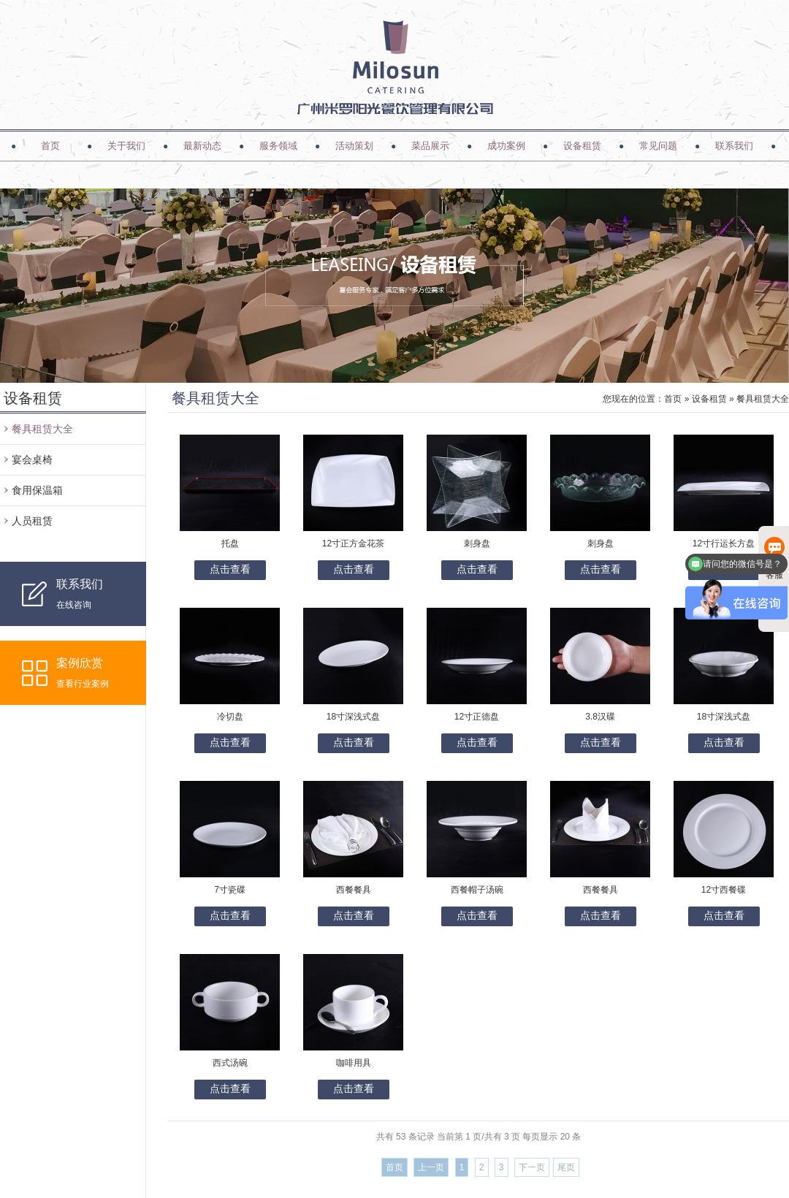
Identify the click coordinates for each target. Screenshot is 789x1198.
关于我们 (126, 145)
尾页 (566, 1167)
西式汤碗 (230, 1063)
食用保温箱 (37, 490)
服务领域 (278, 145)
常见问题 (658, 145)
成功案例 (506, 145)
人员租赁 (32, 521)
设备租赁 (582, 145)
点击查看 (230, 569)
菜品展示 (430, 145)
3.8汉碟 (600, 716)
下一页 (532, 1167)
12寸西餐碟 (723, 890)
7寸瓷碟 (229, 890)
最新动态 (202, 145)
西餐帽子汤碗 (477, 890)
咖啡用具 (353, 1063)
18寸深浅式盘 (353, 716)
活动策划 (354, 145)
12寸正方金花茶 (353, 543)
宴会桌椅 (32, 459)
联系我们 (734, 145)
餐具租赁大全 (42, 429)
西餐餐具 (353, 890)
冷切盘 (230, 716)
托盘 (230, 543)
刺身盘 (477, 543)
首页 (50, 145)
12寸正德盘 (476, 716)
